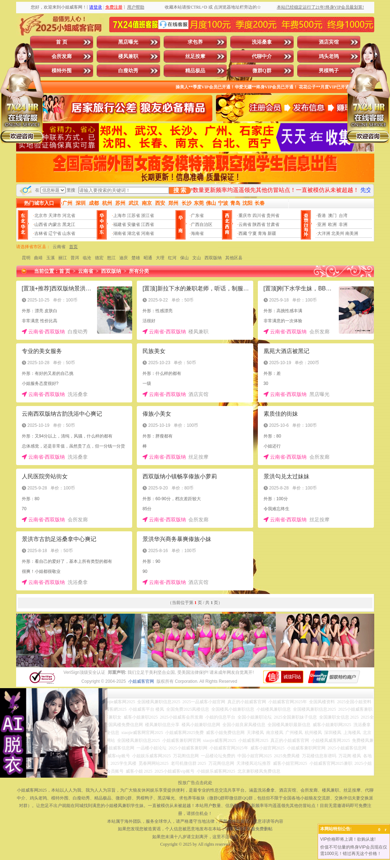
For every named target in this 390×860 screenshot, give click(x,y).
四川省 (258, 215)
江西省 (147, 224)
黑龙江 (68, 224)
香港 (321, 215)
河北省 (68, 215)
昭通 (148, 257)
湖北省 (133, 233)
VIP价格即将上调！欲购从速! (348, 839)
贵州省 (272, 215)
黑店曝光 (128, 42)
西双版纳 (213, 257)
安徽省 (133, 224)
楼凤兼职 (128, 56)
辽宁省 (54, 233)
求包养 (195, 42)
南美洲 (351, 233)
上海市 (119, 215)
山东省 (68, 233)
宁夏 (252, 233)
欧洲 (332, 224)
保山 (184, 257)
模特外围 (62, 70)
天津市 (54, 215)
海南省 (197, 233)
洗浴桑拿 (262, 42)
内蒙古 (54, 224)
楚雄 (135, 257)
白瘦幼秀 (128, 70)
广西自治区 (201, 224)
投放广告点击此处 (195, 782)
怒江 (111, 257)
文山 (196, 257)
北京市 (40, 215)
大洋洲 (323, 233)
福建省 (119, 224)
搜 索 (179, 190)
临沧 (87, 257)
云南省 (245, 224)
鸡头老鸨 (329, 56)
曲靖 (38, 257)
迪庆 (123, 257)
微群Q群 (261, 70)
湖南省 (119, 233)
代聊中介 (262, 56)
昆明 (26, 257)
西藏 (243, 233)
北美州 (337, 233)
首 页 (61, 42)
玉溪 (50, 257)
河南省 (147, 233)
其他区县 (233, 257)
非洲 (343, 224)
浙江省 (147, 215)
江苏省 (133, 215)
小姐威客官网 (141, 681)
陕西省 (258, 224)
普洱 (75, 257)
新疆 (272, 233)
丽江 (62, 257)
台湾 (343, 215)
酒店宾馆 (329, 42)
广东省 (197, 215)
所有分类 (139, 271)
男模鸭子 (329, 70)
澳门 (332, 215)
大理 (160, 257)
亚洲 (321, 224)
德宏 (99, 257)
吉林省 (40, 233)
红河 (172, 257)
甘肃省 (272, 224)
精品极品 (195, 70)
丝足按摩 (195, 56)
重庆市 (245, 215)
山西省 (40, 224)
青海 (262, 233)
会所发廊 (62, 56)
